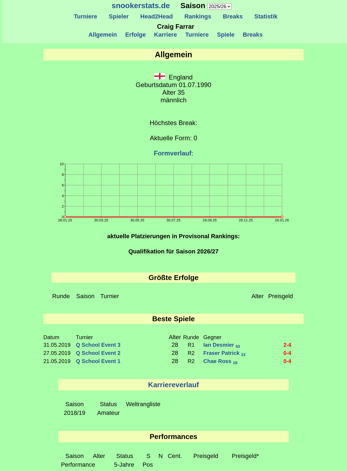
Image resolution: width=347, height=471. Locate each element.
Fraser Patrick (224, 353)
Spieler (119, 16)
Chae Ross (220, 361)
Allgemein (102, 34)
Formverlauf (172, 153)
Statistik (265, 16)
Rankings (197, 16)
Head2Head (156, 16)
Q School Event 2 (98, 353)
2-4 (287, 345)
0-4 (287, 353)
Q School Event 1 (98, 361)
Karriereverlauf (173, 385)
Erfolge (135, 34)
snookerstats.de (141, 5)
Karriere (165, 34)
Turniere (85, 16)
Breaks (233, 16)
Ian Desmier (221, 345)
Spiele (226, 34)
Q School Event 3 (98, 345)
